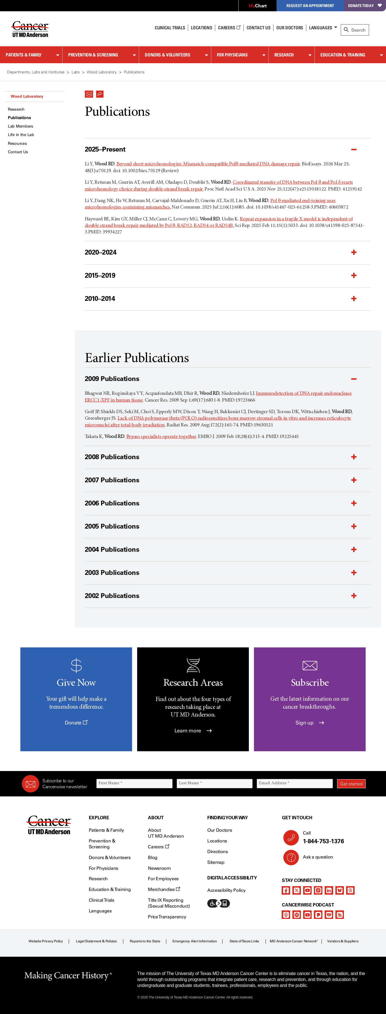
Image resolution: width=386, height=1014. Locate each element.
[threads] (350, 890)
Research (284, 55)
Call (332, 837)
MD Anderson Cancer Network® (294, 941)
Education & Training (342, 55)
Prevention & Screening (93, 55)
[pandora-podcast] (318, 914)
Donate (76, 723)
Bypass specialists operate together (161, 436)
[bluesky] (339, 890)
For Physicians (232, 55)
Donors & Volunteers (167, 55)
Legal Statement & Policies (96, 941)
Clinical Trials (170, 27)
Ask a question (314, 859)
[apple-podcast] (286, 914)
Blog (153, 857)
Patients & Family (24, 55)
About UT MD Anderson (166, 833)
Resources (17, 143)
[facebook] (286, 890)
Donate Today (365, 5)
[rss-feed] (339, 914)
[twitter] (296, 890)
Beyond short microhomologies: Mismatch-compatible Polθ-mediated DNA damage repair (208, 164)
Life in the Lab (21, 134)
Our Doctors (289, 27)
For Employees (163, 878)
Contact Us (259, 27)
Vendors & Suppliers (342, 941)
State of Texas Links (244, 941)
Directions (217, 851)
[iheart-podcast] (329, 914)
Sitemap (216, 862)
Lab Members (20, 126)
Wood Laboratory (27, 96)
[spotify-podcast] (296, 914)
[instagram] (318, 890)
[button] (89, 92)
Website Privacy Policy (46, 941)
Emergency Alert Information (194, 941)
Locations (217, 841)
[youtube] (307, 890)
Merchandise (164, 889)
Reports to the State (145, 941)
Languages (320, 27)
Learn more (193, 731)
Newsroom (159, 868)
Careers (229, 27)
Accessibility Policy (226, 890)
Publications (19, 117)
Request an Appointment (310, 5)
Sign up (310, 723)
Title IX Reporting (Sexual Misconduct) (169, 903)
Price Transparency (167, 916)
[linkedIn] (329, 890)
